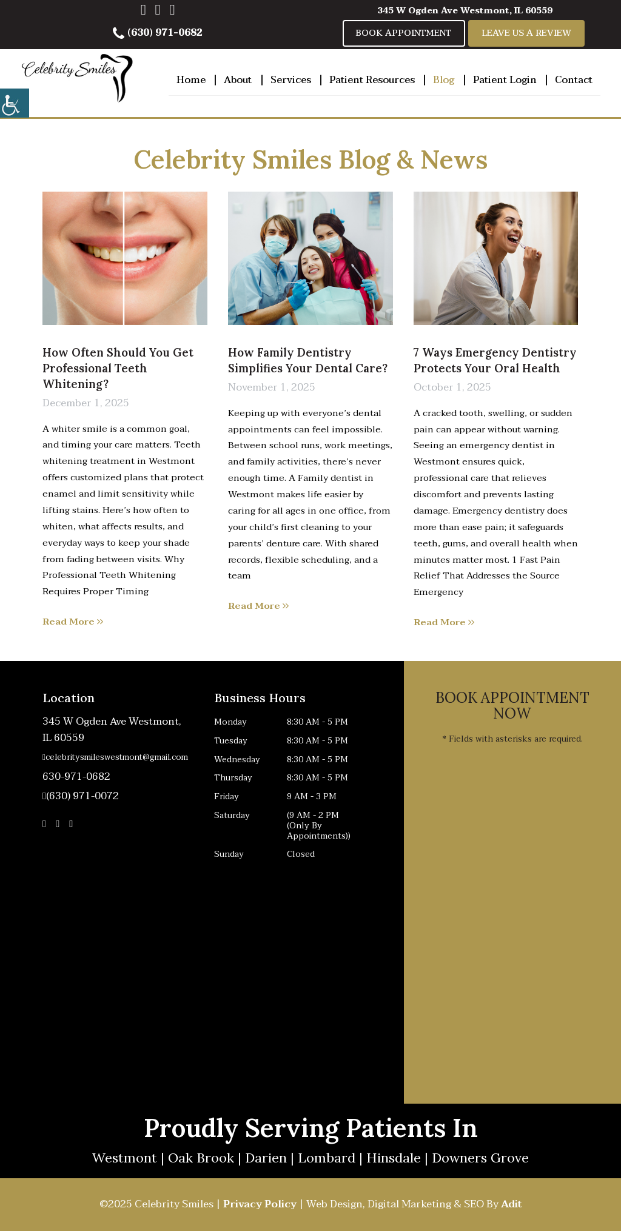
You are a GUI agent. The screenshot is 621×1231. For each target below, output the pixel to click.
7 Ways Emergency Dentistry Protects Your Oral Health (495, 360)
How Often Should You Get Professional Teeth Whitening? (117, 368)
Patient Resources (372, 80)
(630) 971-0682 (158, 33)
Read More (72, 621)
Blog (443, 80)
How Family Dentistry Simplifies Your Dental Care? (308, 360)
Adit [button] (511, 1204)
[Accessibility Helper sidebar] (14, 103)
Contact (573, 80)
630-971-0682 (76, 777)
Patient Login (505, 80)
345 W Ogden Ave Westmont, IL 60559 (464, 11)
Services (290, 80)
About (238, 80)
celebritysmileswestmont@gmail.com (114, 758)
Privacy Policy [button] (260, 1204)
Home (191, 80)
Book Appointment (404, 33)
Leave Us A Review (526, 33)
